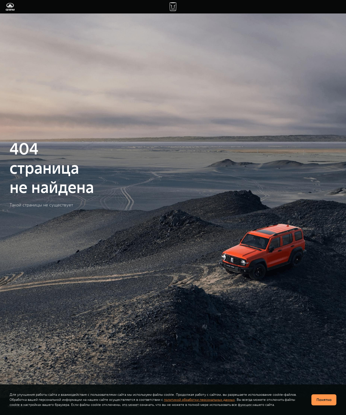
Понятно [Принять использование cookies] (324, 399)
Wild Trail (130, 7)
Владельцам (108, 7)
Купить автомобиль (53, 7)
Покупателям (83, 7)
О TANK (236, 7)
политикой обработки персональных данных (199, 399)
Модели (26, 7)
